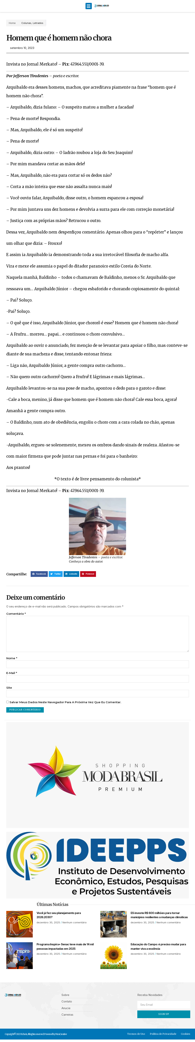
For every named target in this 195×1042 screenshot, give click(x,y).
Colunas (21, 22)
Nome (11, 660)
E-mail (11, 675)
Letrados (33, 22)
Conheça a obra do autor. (86, 561)
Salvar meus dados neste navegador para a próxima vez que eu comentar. (65, 704)
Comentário (16, 613)
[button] (89, 6)
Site (9, 690)
